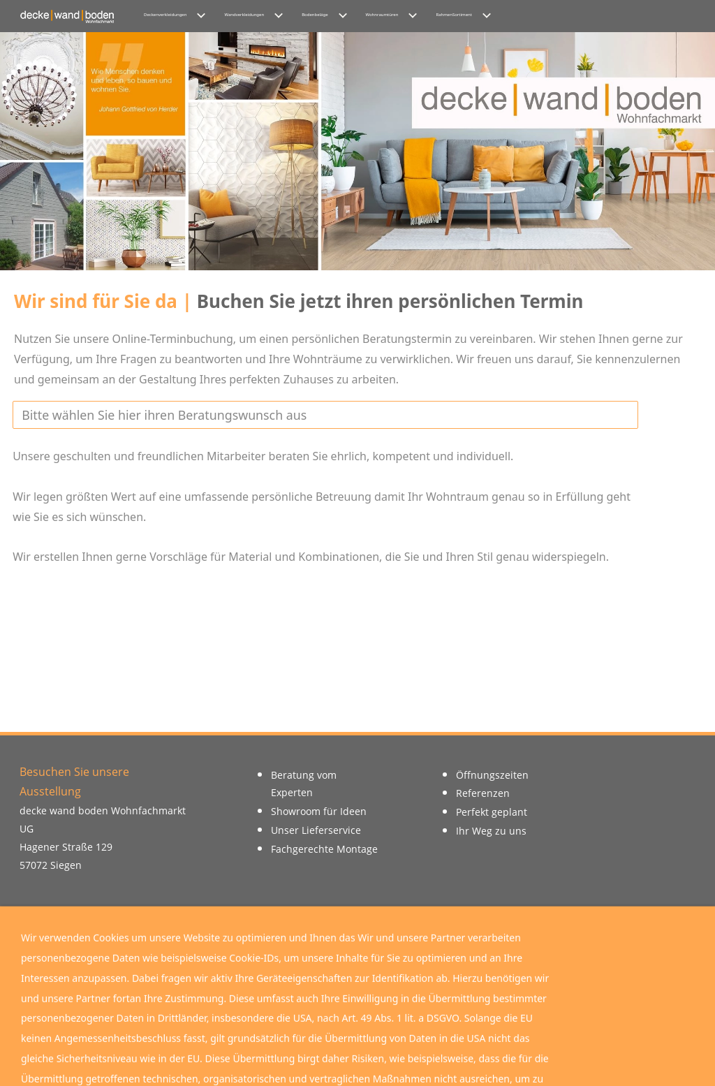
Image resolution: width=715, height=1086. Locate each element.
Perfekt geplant (491, 812)
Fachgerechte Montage (324, 849)
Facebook (72, 972)
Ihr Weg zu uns (491, 830)
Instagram (214, 972)
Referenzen (483, 793)
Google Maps (357, 972)
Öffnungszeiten (492, 775)
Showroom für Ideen (319, 811)
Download (500, 972)
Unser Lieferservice (316, 830)
